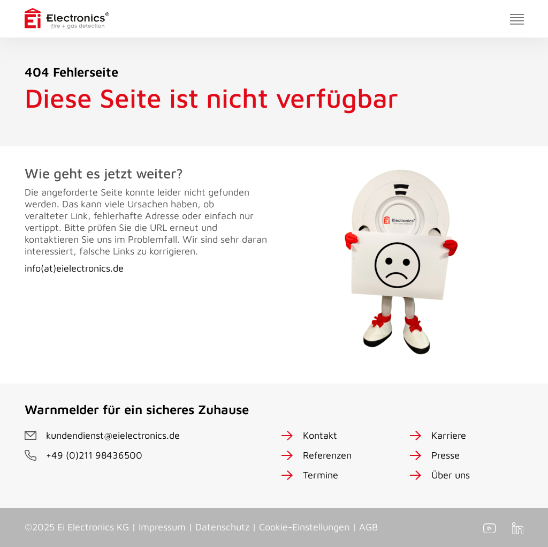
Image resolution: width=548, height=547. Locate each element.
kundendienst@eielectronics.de (113, 435)
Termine (320, 475)
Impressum (162, 527)
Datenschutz (222, 527)
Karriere (448, 435)
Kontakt (320, 435)
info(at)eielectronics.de (74, 268)
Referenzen (327, 455)
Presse (445, 455)
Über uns (450, 475)
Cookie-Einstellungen (304, 527)
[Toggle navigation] (517, 19)
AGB (368, 527)
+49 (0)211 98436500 (94, 455)
